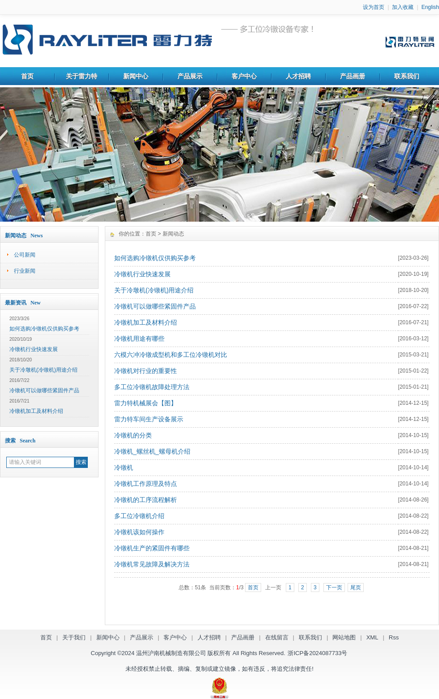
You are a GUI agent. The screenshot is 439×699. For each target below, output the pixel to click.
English (430, 7)
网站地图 (344, 637)
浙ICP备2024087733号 (317, 653)
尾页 (355, 587)
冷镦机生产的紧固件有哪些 (151, 548)
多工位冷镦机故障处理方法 (151, 386)
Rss (394, 637)
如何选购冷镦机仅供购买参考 (44, 329)
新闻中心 (135, 76)
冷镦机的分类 (133, 435)
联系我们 (406, 76)
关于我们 (74, 637)
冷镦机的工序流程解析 (145, 499)
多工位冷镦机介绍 (139, 515)
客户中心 (244, 76)
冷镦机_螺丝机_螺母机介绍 (152, 451)
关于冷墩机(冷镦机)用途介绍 (43, 370)
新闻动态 (173, 234)
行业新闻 (24, 271)
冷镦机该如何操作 (139, 532)
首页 (27, 76)
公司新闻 (24, 255)
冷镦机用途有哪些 (139, 338)
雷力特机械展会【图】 (145, 403)
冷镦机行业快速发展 (33, 349)
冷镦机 (123, 467)
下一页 (334, 587)
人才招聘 (298, 76)
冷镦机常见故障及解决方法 (151, 564)
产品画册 (352, 76)
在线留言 (276, 637)
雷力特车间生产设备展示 (148, 419)
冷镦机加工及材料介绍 (36, 411)
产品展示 (189, 76)
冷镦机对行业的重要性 (145, 370)
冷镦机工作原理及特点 (145, 483)
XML (372, 637)
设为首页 (373, 7)
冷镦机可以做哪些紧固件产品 (44, 390)
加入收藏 (402, 7)
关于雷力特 (81, 76)
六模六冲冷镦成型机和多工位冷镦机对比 (170, 354)
